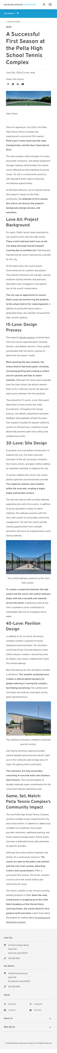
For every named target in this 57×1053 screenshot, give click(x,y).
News (9, 27)
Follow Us (9, 14)
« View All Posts (13, 22)
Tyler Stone (12, 113)
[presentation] (50, 4)
